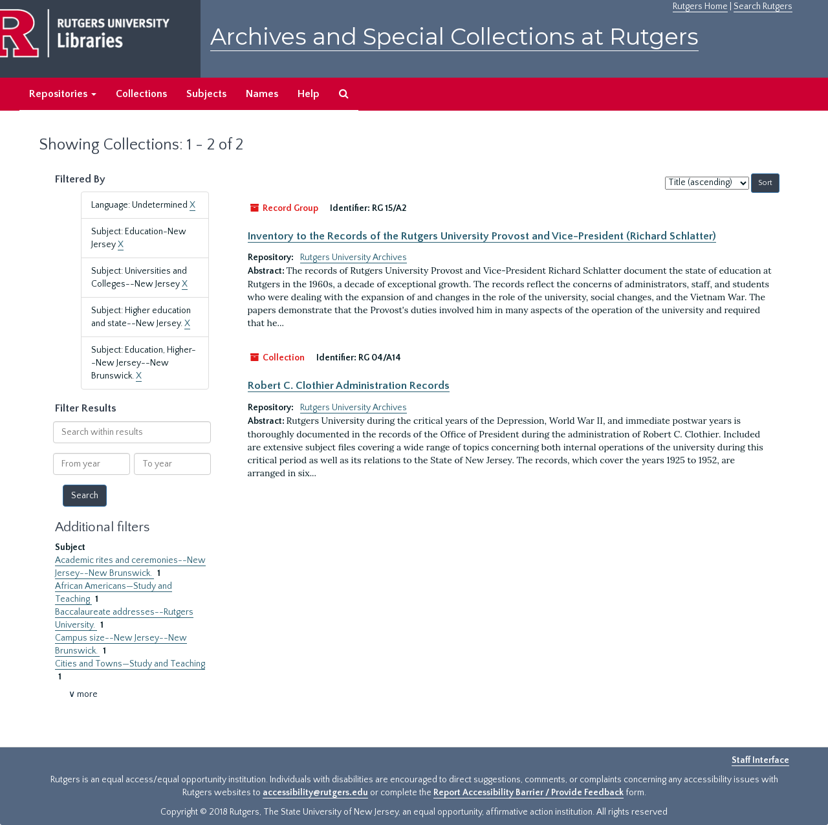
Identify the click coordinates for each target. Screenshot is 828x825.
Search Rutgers (763, 6)
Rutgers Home (700, 6)
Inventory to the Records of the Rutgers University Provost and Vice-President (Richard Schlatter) (482, 236)
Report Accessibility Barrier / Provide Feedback (528, 792)
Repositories (62, 94)
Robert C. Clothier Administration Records (349, 385)
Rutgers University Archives (353, 257)
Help (309, 94)
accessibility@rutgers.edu (315, 792)
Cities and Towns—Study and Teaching (130, 664)
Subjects (206, 94)
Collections (141, 94)
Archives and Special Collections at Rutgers (454, 36)
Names (262, 94)
